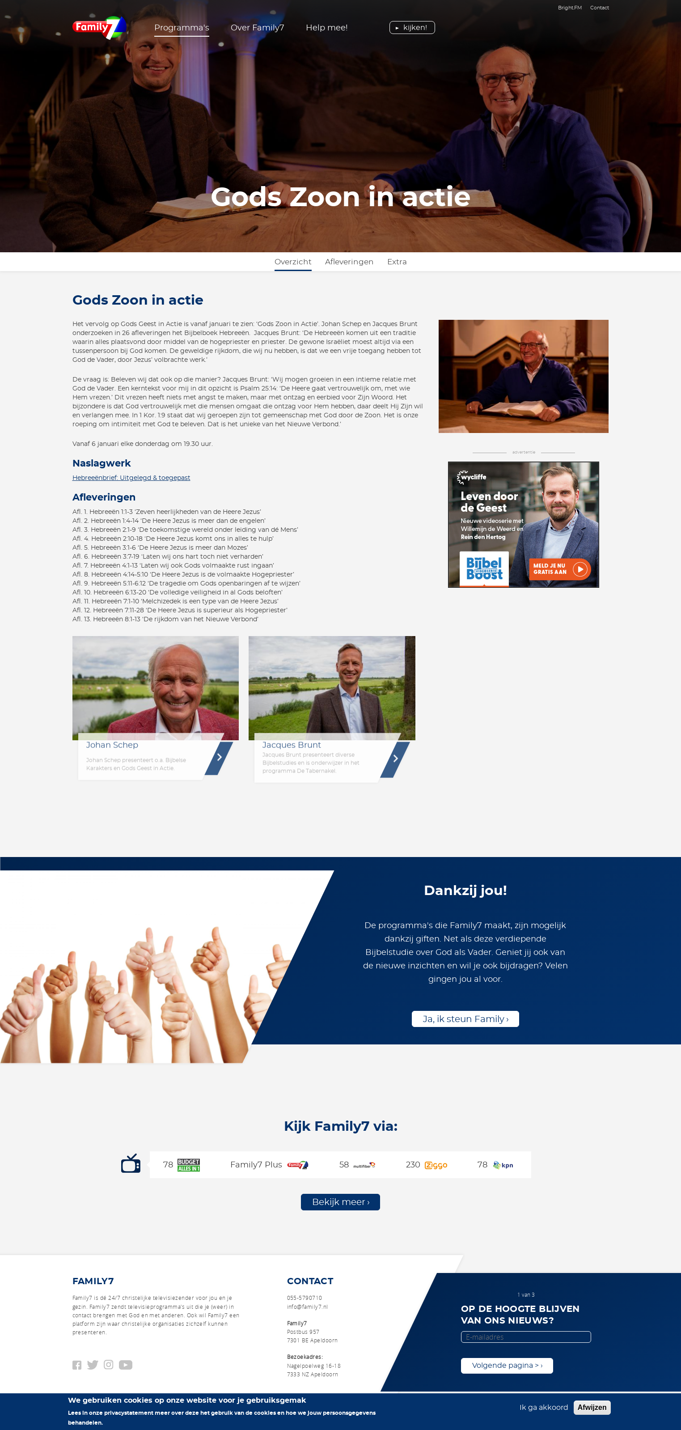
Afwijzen (592, 1408)
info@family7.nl (307, 1306)
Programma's (181, 28)
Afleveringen (349, 262)
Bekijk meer (338, 1202)
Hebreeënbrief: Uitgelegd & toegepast (131, 478)
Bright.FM (570, 7)
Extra (397, 262)
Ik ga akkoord (544, 1408)
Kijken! (415, 27)
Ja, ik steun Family (463, 1019)
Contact (599, 7)
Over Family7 (257, 28)
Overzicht (293, 262)
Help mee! (327, 28)
